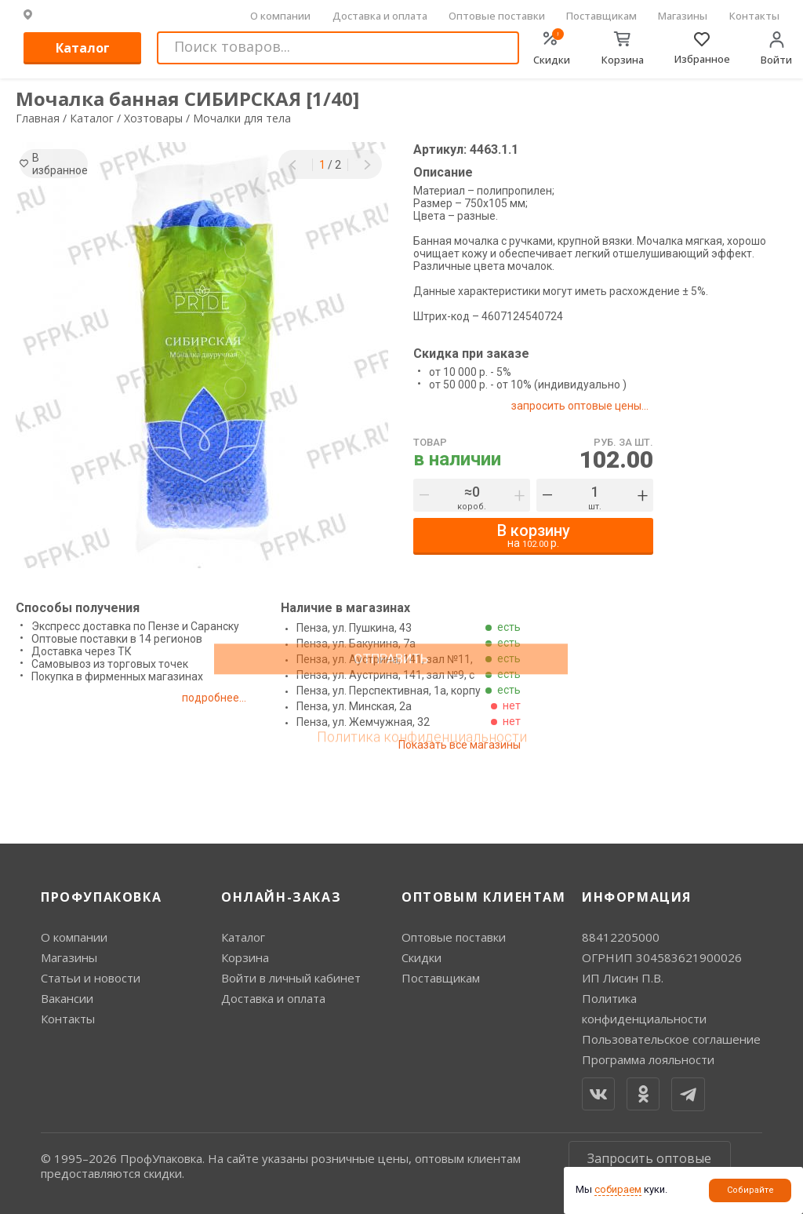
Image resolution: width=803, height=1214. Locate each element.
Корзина (245, 957)
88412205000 (620, 937)
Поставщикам (601, 15)
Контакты (754, 15)
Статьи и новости (90, 978)
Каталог (83, 48)
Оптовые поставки (497, 15)
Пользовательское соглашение (671, 1039)
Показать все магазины (456, 745)
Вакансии (67, 998)
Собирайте (750, 1190)
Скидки (421, 957)
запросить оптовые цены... (586, 406)
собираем (617, 1189)
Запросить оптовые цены (649, 1165)
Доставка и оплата (379, 15)
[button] (292, 164)
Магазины (682, 15)
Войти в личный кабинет (291, 978)
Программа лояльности (648, 1059)
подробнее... (229, 698)
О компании (280, 15)
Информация (637, 897)
